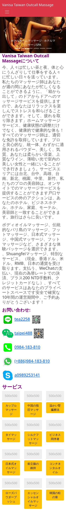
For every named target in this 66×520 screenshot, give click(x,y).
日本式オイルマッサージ (11, 468)
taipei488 (23, 333)
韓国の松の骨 (55, 495)
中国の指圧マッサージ (33, 410)
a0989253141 (27, 375)
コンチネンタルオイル (55, 468)
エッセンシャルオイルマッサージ (33, 499)
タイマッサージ (11, 437)
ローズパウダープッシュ (11, 497)
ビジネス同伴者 (55, 437)
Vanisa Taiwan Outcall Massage (28, 4)
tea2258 (22, 319)
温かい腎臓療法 (55, 408)
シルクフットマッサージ (33, 439)
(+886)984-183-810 (32, 361)
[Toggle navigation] (7, 11)
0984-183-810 (27, 347)
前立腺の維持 (33, 466)
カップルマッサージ (11, 410)
